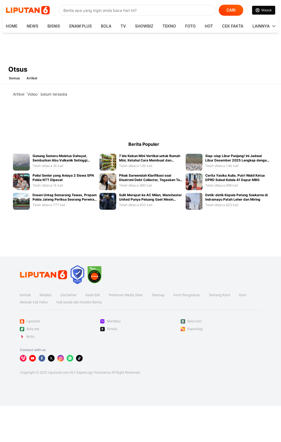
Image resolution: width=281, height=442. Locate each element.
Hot (209, 26)
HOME (12, 26)
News (32, 26)
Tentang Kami (219, 295)
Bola (106, 26)
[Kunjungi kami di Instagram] (60, 358)
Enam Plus (80, 26)
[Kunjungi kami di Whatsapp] (70, 358)
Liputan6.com (58, 372)
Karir (243, 295)
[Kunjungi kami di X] (51, 358)
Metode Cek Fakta (34, 302)
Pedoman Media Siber (126, 295)
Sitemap (158, 295)
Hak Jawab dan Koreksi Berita (79, 302)
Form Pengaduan (186, 295)
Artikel (31, 78)
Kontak (25, 295)
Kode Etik (92, 295)
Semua (14, 78)
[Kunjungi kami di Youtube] (32, 358)
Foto (190, 26)
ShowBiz (144, 26)
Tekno (169, 26)
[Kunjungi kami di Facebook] (42, 358)
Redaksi (46, 295)
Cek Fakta (232, 26)
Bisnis (53, 26)
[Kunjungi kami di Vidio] (23, 358)
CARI (231, 10)
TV (123, 26)
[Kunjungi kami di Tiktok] (79, 358)
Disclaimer (68, 295)
